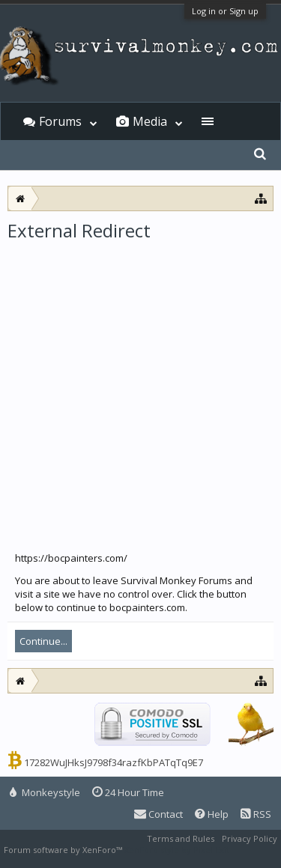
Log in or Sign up (225, 10)
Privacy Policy (249, 838)
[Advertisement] (140, 390)
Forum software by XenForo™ (64, 849)
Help (212, 814)
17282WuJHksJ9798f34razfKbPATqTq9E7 (113, 762)
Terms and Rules (180, 838)
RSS (256, 814)
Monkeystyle (45, 792)
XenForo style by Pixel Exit (176, 849)
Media (150, 121)
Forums (60, 121)
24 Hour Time (128, 792)
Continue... (43, 641)
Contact (158, 814)
